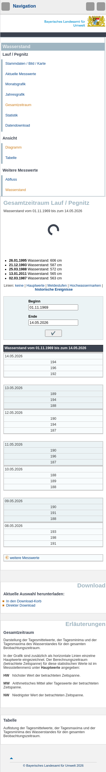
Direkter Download (20, 605)
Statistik (11, 115)
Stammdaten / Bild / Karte (25, 64)
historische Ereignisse (54, 289)
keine (19, 286)
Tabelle (11, 158)
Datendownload (17, 125)
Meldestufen (57, 286)
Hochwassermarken (85, 286)
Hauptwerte (35, 286)
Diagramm (13, 147)
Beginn (34, 301)
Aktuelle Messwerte (20, 74)
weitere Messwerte (24, 558)
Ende (32, 316)
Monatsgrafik (15, 84)
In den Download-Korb (23, 601)
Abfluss (11, 179)
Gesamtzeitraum (18, 105)
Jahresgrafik (15, 94)
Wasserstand (15, 190)
